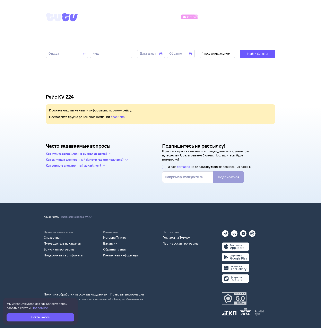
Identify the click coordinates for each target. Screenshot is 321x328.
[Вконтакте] (234, 232)
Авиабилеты (51, 216)
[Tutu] (62, 17)
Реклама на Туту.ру (176, 237)
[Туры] (226, 16)
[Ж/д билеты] (150, 16)
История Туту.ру (115, 237)
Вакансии (110, 243)
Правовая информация (127, 294)
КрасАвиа (118, 117)
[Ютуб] (243, 232)
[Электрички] (208, 16)
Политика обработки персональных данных (75, 294)
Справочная (52, 237)
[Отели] (189, 16)
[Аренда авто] (245, 16)
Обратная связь (114, 249)
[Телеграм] (225, 232)
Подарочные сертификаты (63, 255)
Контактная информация (121, 255)
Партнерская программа (181, 243)
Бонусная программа (59, 249)
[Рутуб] (252, 232)
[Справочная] (266, 16)
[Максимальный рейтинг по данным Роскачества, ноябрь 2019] (234, 298)
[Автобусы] (172, 16)
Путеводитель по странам (62, 243)
